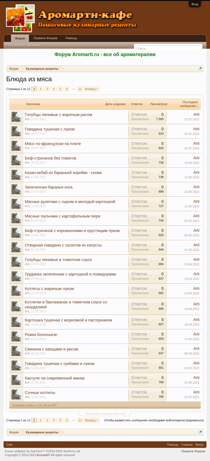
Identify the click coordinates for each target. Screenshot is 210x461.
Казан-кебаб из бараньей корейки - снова (63, 172)
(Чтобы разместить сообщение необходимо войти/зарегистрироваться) (154, 420)
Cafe (9, 444)
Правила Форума (45, 38)
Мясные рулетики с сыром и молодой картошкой (70, 201)
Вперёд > (91, 89)
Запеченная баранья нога (48, 187)
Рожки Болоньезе (41, 334)
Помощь (71, 38)
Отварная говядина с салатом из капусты (63, 245)
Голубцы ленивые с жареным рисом (58, 114)
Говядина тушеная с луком (50, 129)
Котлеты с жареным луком (49, 288)
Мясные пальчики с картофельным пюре (63, 216)
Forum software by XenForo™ (43, 451)
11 (80, 89)
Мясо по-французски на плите (53, 143)
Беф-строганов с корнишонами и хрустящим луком (72, 230)
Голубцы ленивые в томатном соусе (58, 259)
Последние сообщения (24, 45)
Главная (187, 444)
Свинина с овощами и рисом (51, 349)
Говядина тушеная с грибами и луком (60, 363)
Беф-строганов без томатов (50, 158)
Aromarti (42, 455)
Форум (20, 38)
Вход (194, 4)
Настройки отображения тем (105, 413)
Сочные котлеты (40, 392)
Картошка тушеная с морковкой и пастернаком (68, 320)
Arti (27, 119)
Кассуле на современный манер (55, 378)
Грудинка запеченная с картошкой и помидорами (70, 274)
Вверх (200, 444)
